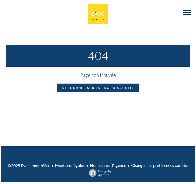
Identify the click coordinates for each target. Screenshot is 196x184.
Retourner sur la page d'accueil (98, 88)
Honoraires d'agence (108, 165)
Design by (98, 173)
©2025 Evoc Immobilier (28, 165)
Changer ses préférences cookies (160, 165)
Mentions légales (70, 165)
